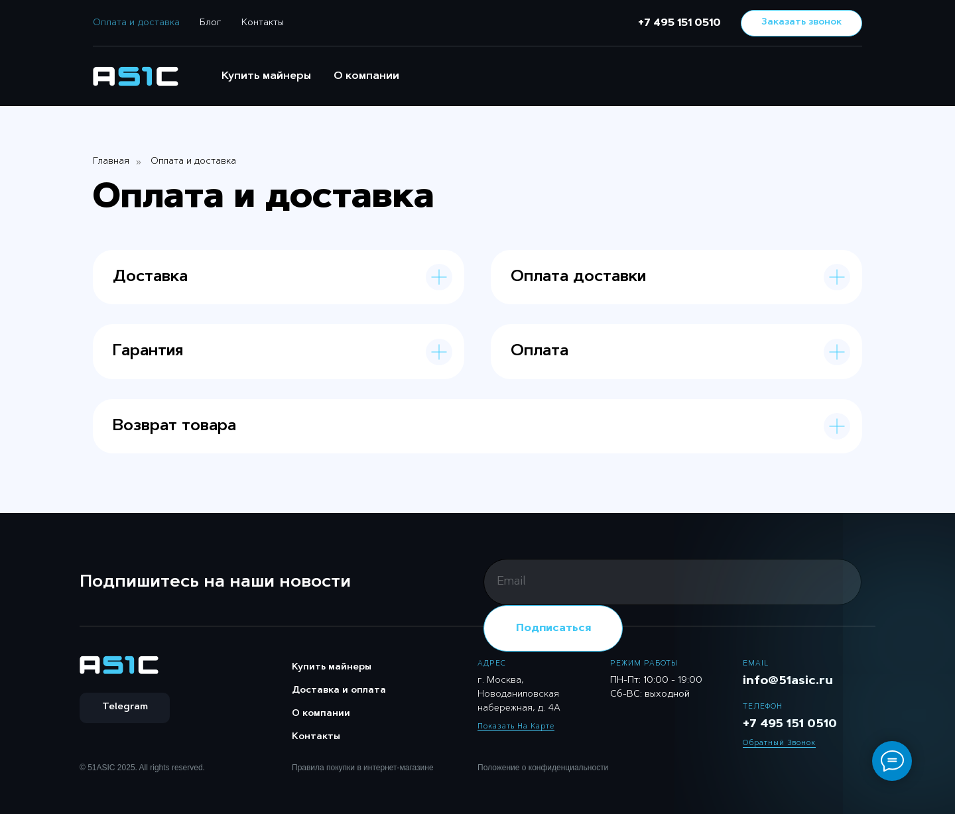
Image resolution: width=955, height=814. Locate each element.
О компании (366, 76)
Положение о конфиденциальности (543, 767)
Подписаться (553, 628)
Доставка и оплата (339, 690)
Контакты (262, 23)
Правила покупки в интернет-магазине (363, 767)
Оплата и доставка (136, 23)
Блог (211, 23)
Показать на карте (516, 726)
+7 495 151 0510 (679, 23)
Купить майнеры (266, 76)
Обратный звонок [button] (779, 743)
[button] (801, 23)
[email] (672, 582)
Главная (111, 161)
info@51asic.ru (788, 681)
